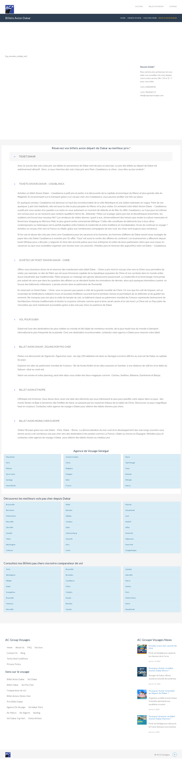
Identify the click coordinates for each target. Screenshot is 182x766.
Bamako (69, 510)
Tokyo (8, 539)
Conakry (69, 522)
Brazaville (10, 598)
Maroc (128, 485)
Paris (8, 463)
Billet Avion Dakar (15, 679)
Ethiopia (128, 480)
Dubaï (68, 504)
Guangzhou (10, 592)
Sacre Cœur (10, 474)
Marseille (9, 522)
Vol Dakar (32, 679)
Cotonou (9, 550)
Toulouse (9, 603)
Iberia (127, 457)
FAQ (29, 647)
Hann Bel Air (11, 485)
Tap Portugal (130, 463)
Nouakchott (130, 510)
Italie (68, 480)
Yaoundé (69, 539)
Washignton (10, 575)
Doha (68, 527)
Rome (127, 603)
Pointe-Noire (130, 598)
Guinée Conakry (72, 457)
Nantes (128, 586)
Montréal (129, 533)
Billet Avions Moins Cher (19, 696)
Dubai (8, 586)
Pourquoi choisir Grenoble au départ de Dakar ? (162, 692)
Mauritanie (10, 457)
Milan (127, 527)
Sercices (39, 647)
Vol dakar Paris (35, 707)
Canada (69, 609)
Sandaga (9, 480)
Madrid (128, 522)
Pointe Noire (11, 516)
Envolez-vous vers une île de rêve (163, 646)
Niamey (128, 504)
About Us (19, 647)
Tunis (127, 468)
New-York (129, 544)
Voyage (173, 6)
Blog (23, 653)
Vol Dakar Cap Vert (16, 718)
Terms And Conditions (17, 658)
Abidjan (69, 516)
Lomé (68, 550)
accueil (139, 6)
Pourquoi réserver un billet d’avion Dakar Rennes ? (162, 717)
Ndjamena (129, 539)
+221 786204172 (148, 92)
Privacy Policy (14, 664)
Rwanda (128, 474)
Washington (10, 544)
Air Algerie (25, 712)
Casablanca (70, 581)
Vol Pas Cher (27, 684)
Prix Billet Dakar (15, 701)
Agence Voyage (134, 18)
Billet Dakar (12, 684)
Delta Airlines (35, 718)
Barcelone (10, 510)
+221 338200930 (148, 87)
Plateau (9, 468)
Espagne (69, 474)
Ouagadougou (131, 550)
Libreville (9, 527)
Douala (68, 598)
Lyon (127, 516)
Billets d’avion (156, 6)
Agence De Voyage (16, 707)
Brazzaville (10, 504)
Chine (68, 463)
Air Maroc (12, 712)
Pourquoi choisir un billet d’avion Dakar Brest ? (161, 669)
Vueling (36, 712)
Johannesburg (71, 533)
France (68, 485)
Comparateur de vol (16, 690)
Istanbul (9, 533)
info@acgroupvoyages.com (152, 95)
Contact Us (12, 653)
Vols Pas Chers (150, 18)
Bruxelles (69, 575)
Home (123, 18)
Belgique (69, 468)
